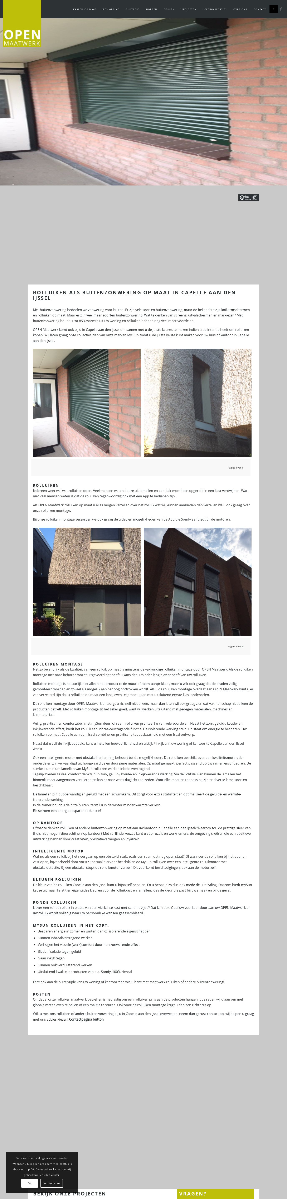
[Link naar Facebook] (281, 9)
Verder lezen (52, 1183)
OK (29, 1183)
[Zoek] (273, 9)
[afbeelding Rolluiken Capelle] (88, 404)
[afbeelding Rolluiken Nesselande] (199, 404)
